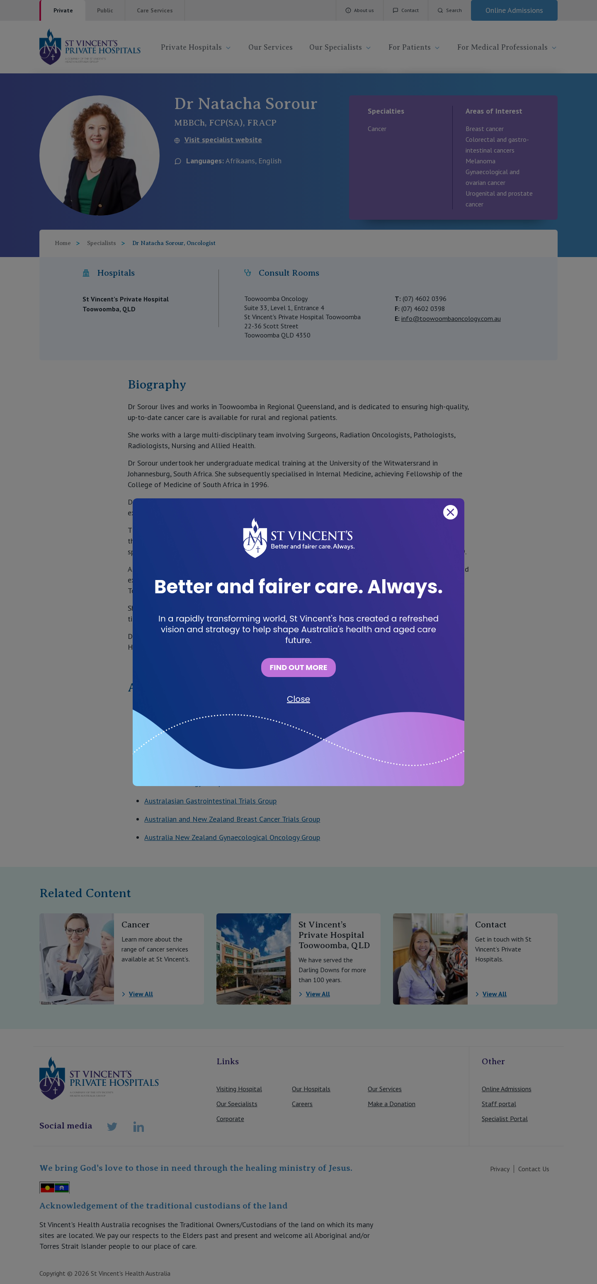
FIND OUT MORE (298, 667)
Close (298, 699)
